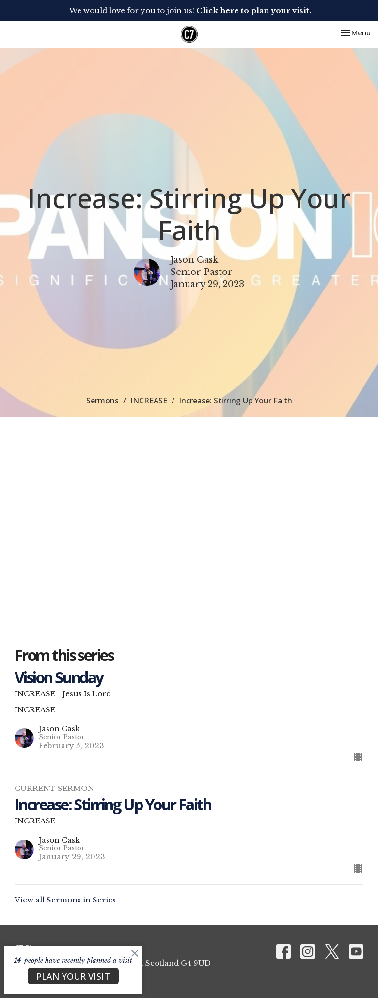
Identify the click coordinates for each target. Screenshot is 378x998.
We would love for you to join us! (190, 10)
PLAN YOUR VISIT (73, 976)
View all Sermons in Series (65, 899)
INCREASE (148, 400)
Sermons (102, 400)
